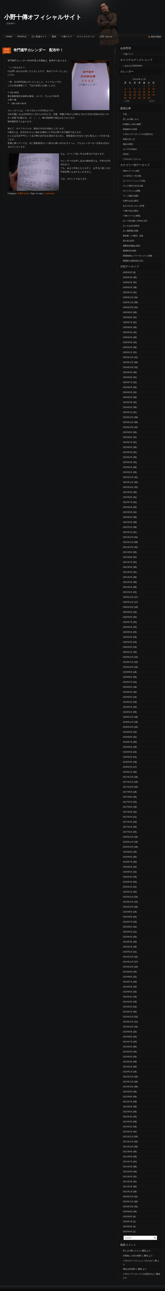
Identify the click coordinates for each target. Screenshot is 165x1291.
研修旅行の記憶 (130, 129)
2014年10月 (128, 967)
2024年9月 (127, 372)
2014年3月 (127, 1002)
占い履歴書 (128, 231)
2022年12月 (128, 477)
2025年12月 (128, 297)
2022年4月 (127, 517)
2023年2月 (127, 467)
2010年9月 (127, 1211)
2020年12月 (128, 597)
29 (144, 98)
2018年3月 (127, 762)
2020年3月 (127, 642)
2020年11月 (128, 602)
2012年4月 (127, 1116)
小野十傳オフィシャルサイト (42, 17)
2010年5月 (127, 1226)
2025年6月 (127, 327)
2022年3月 (127, 522)
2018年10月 (128, 727)
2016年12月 (128, 837)
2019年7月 (127, 682)
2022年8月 (127, 497)
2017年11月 (128, 782)
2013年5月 (127, 1052)
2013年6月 (127, 1047)
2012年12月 (128, 1077)
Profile (22, 36)
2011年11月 (128, 1141)
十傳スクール (129, 216)
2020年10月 (128, 607)
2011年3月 (127, 1181)
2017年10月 (128, 787)
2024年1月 (127, 412)
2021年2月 (127, 587)
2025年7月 (127, 322)
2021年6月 (127, 567)
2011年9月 (127, 1151)
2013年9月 (127, 1032)
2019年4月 (127, 697)
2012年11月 (128, 1082)
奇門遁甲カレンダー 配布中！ (38, 50)
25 (125, 98)
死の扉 (126, 241)
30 (149, 98)
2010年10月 (128, 1206)
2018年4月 (127, 757)
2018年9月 (127, 732)
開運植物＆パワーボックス (135, 256)
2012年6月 (127, 1107)
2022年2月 (127, 527)
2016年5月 (127, 872)
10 (153, 89)
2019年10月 (128, 667)
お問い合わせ (105, 36)
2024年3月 (127, 402)
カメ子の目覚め (130, 149)
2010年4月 (127, 1231)
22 (144, 95)
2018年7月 (127, 742)
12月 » (152, 101)
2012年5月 (127, 1111)
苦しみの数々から (131, 119)
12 (130, 92)
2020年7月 (127, 622)
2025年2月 (127, 347)
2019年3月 (127, 702)
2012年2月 (127, 1126)
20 (135, 95)
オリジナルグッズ (85, 36)
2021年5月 (127, 572)
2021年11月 (128, 542)
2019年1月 (127, 712)
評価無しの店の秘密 (132, 124)
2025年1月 (127, 352)
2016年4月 (127, 877)
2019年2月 (127, 707)
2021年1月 (127, 592)
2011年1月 (127, 1191)
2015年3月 (127, 942)
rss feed (156, 37)
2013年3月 (127, 1062)
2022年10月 (128, 487)
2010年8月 (127, 1216)
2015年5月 (127, 932)
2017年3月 (127, 822)
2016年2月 (127, 887)
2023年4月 (127, 457)
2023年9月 (127, 432)
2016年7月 (127, 862)
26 (130, 98)
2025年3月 (127, 342)
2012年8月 (127, 1097)
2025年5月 (127, 332)
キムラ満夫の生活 (131, 186)
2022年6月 (127, 507)
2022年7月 (127, 502)
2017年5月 (127, 812)
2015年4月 (127, 937)
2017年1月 (127, 832)
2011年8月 (127, 1156)
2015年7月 (127, 922)
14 (139, 92)
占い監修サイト (39, 36)
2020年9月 (127, 612)
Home (9, 36)
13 (135, 92)
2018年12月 (128, 717)
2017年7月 (127, 802)
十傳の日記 (128, 211)
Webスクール (129, 171)
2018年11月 (128, 722)
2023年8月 (127, 437)
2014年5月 (127, 992)
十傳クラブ (66, 36)
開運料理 (127, 251)
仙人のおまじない (131, 206)
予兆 (125, 114)
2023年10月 (128, 427)
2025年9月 (127, 312)
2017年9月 (127, 792)
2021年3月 (127, 582)
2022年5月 (127, 512)
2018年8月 (127, 737)
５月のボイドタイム (132, 159)
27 (135, 98)
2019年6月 (127, 687)
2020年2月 (127, 647)
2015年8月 (127, 917)
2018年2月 (127, 767)
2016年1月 (127, 892)
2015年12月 (128, 897)
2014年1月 (127, 1012)
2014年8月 (127, 977)
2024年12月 (128, 357)
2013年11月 (128, 1022)
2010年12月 (128, 1196)
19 (130, 95)
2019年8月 (127, 677)
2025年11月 (128, 302)
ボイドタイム (129, 191)
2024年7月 (127, 382)
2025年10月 (128, 307)
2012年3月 (127, 1121)
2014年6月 (127, 987)
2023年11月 (128, 422)
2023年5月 (127, 452)
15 (144, 92)
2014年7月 (127, 982)
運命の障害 (128, 144)
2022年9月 (127, 492)
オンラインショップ (132, 181)
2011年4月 (127, 1176)
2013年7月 (127, 1042)
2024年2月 (127, 407)
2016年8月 (127, 857)
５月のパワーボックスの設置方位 (138, 134)
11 (125, 92)
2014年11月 (128, 962)
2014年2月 (127, 1007)
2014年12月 (128, 957)
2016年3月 (127, 882)
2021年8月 (127, 557)
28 (139, 98)
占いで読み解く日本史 (133, 221)
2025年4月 (127, 337)
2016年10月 (128, 847)
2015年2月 (127, 947)
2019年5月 (127, 692)
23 (149, 95)
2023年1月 (127, 472)
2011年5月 (127, 1171)
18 (125, 95)
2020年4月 (127, 637)
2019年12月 (128, 657)
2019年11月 (128, 662)
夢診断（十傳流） (131, 236)
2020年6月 (127, 627)
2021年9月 (127, 552)
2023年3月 (127, 462)
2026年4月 (127, 277)
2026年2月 (127, 287)
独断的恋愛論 (129, 246)
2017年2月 (127, 827)
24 (153, 95)
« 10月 (127, 101)
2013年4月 (127, 1057)
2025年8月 (127, 317)
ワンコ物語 (128, 196)
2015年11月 (128, 902)
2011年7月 (127, 1161)
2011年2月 (127, 1186)
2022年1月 (127, 532)
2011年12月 (128, 1136)
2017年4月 (127, 817)
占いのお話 (128, 226)
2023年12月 (128, 417)
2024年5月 (127, 392)
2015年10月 (128, 907)
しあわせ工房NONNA (132, 66)
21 (139, 95)
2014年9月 (127, 972)
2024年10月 (128, 367)
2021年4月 (127, 577)
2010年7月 (127, 1221)
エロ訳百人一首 (130, 176)
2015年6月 (127, 927)
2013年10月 (128, 1027)
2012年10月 (128, 1087)
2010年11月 (128, 1201)
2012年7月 (127, 1102)
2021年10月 (128, 547)
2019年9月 (127, 672)
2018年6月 (127, 747)
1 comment (49, 193)
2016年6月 (127, 867)
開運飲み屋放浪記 (131, 261)
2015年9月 (127, 912)
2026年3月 (127, 282)
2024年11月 (128, 362)
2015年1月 (127, 952)
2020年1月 (127, 652)
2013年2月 (127, 1067)
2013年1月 (127, 1072)
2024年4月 (127, 397)
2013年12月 (128, 1017)
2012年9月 (127, 1092)
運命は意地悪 (129, 1269)
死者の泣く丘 (129, 139)
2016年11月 (128, 842)
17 (153, 92)
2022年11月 (128, 482)
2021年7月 (127, 562)
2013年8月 (127, 1037)
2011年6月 (127, 1166)
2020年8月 (127, 617)
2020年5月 (127, 632)
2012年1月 (127, 1131)
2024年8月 (127, 377)
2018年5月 (127, 752)
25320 (125, 154)
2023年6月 (127, 447)
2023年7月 (127, 442)
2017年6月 (127, 807)
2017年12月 (128, 777)
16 (149, 92)
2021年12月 (128, 537)
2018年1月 (127, 772)
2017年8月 (127, 797)
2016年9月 (127, 852)
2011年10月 (128, 1146)
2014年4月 (127, 997)
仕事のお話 (23, 193)
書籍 (54, 36)
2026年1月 (127, 292)
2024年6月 (127, 387)
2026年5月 (127, 272)
